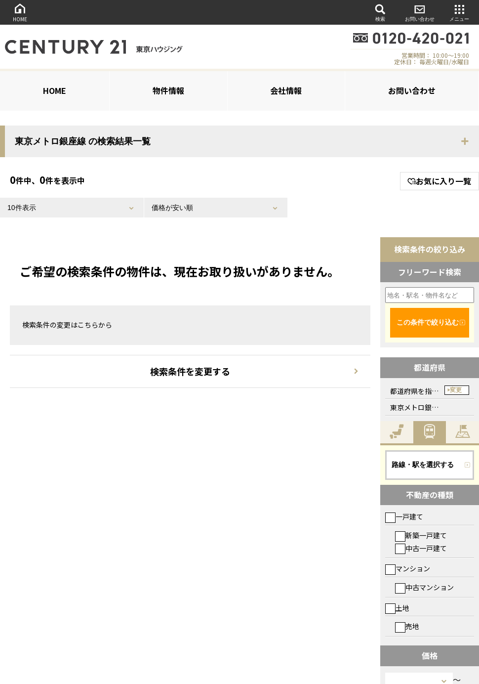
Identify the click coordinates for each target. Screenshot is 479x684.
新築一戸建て (421, 535)
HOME (20, 12)
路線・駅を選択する (423, 465)
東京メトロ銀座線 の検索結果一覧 (83, 141)
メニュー (459, 12)
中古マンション (424, 587)
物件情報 (168, 90)
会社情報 (286, 90)
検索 (380, 12)
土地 (397, 608)
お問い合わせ (419, 12)
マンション (407, 568)
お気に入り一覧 (439, 181)
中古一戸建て (421, 548)
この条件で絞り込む (428, 322)
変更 (456, 389)
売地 (407, 626)
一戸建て (404, 516)
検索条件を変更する (190, 371)
